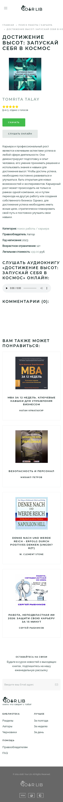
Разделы (7, 720)
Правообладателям (15, 747)
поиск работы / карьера (35, 25)
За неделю (41, 726)
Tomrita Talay (21, 99)
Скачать (14, 122)
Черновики (9, 732)
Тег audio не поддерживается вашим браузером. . (26, 288)
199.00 (35, 251)
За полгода (41, 720)
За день (39, 732)
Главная (8, 25)
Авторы (7, 726)
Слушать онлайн (20, 134)
